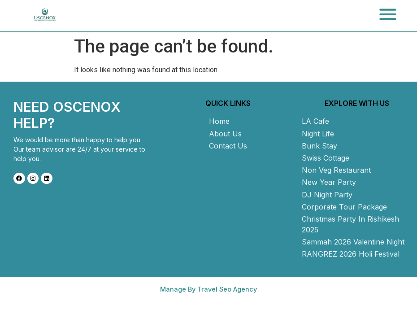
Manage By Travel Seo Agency (208, 289)
